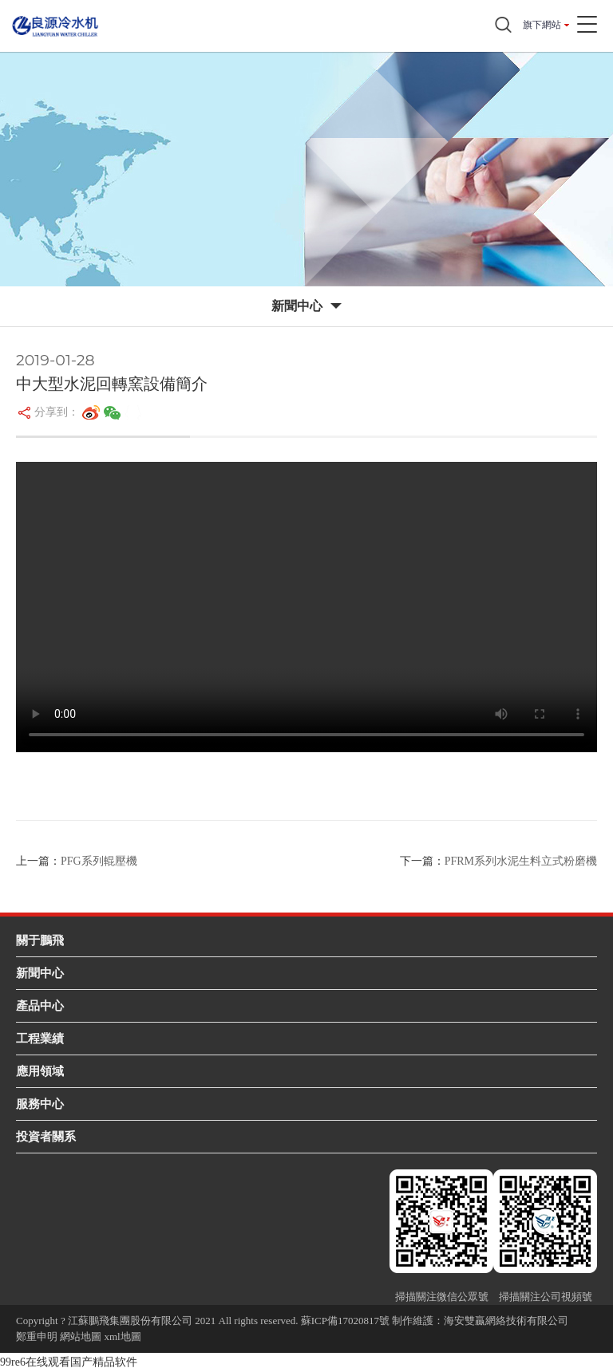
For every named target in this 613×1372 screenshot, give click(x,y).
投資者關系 (46, 1136)
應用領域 (40, 1071)
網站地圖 (80, 1336)
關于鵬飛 (40, 940)
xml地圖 (123, 1336)
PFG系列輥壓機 (99, 861)
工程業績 (40, 1038)
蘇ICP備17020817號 (345, 1321)
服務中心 (40, 1103)
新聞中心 (40, 973)
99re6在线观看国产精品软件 (68, 1362)
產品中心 (40, 1005)
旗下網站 (542, 24)
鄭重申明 (36, 1336)
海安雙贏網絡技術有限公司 (506, 1321)
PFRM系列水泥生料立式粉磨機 (521, 861)
